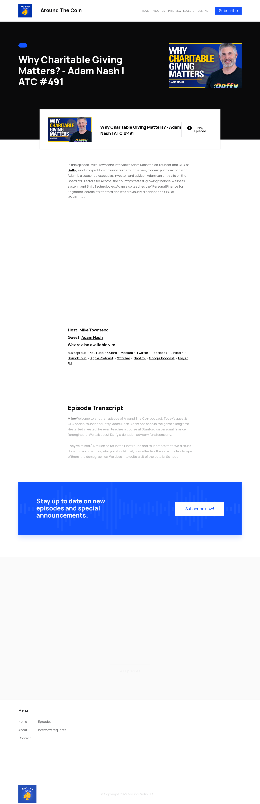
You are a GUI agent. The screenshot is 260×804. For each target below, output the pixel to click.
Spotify (140, 358)
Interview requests (52, 730)
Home (22, 722)
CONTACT (204, 10)
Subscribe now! (198, 510)
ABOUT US (159, 10)
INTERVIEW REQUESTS (181, 10)
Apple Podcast (101, 358)
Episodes (44, 722)
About (22, 730)
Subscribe (228, 10)
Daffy (72, 170)
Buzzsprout (77, 353)
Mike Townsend (94, 330)
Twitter (142, 353)
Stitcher (123, 358)
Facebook (159, 353)
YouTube (97, 353)
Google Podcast (161, 358)
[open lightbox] (196, 129)
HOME (145, 10)
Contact (24, 738)
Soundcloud (77, 358)
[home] (50, 10)
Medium (127, 353)
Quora (112, 353)
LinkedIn (177, 353)
